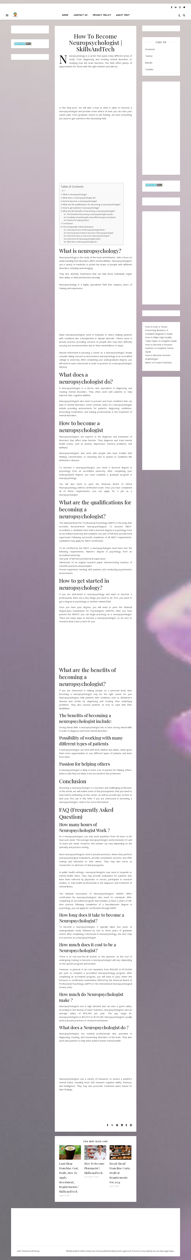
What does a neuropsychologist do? (79, 197)
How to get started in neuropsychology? (81, 208)
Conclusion (68, 223)
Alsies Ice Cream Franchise (158, 362)
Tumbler (149, 69)
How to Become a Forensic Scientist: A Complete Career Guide (159, 348)
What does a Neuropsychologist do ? (82, 242)
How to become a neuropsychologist (80, 201)
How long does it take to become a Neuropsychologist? (90, 233)
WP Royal (35, 1251)
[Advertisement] (95, 88)
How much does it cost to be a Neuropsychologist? (88, 236)
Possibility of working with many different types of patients (91, 217)
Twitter (149, 55)
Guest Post (122, 15)
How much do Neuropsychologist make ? (84, 239)
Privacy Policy (102, 15)
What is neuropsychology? (75, 194)
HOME (65, 15)
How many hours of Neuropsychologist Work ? (86, 230)
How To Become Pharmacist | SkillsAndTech (94, 1168)
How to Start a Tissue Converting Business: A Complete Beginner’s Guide (158, 330)
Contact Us (80, 15)
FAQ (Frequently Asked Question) (78, 226)
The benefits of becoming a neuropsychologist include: (90, 214)
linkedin (148, 62)
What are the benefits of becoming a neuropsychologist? (89, 211)
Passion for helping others (78, 220)
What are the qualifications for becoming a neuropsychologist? (91, 204)
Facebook (150, 49)
